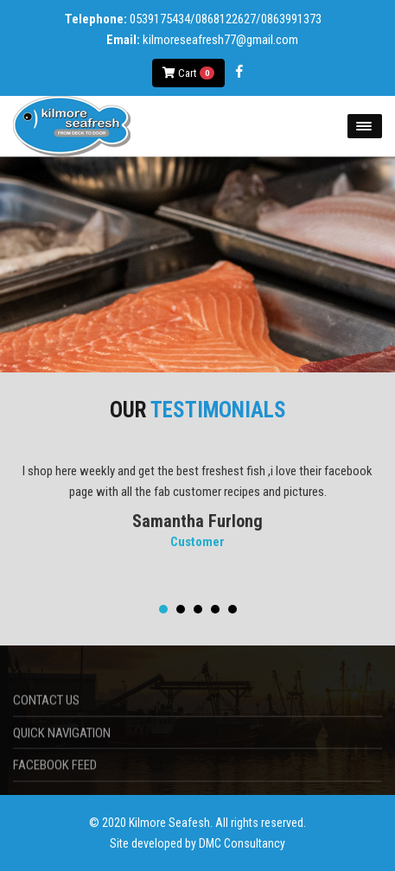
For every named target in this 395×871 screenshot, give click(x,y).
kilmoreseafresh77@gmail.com (220, 40)
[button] (163, 609)
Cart (188, 73)
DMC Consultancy (242, 843)
